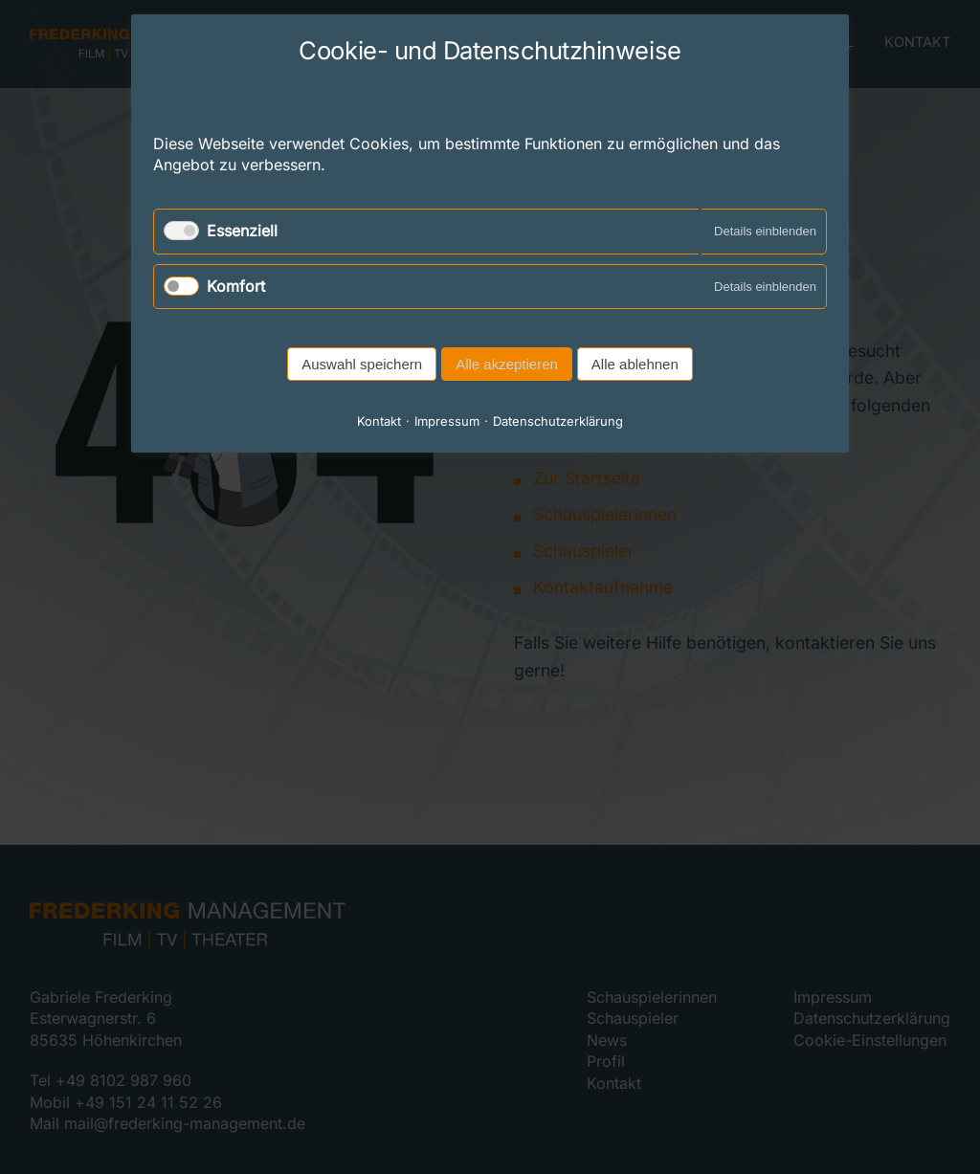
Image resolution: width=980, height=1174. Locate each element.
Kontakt (379, 421)
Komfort (236, 286)
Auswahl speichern (361, 364)
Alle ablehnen (635, 364)
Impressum (446, 421)
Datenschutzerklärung (558, 421)
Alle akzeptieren (507, 364)
